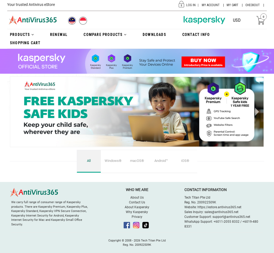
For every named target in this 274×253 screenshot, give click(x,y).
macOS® (137, 161)
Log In (191, 5)
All (89, 161)
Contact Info (196, 34)
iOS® (185, 161)
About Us (137, 197)
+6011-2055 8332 (226, 222)
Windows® (113, 161)
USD (237, 20)
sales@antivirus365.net (221, 212)
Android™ (161, 161)
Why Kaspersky (137, 212)
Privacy (137, 217)
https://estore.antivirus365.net (219, 207)
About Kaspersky (137, 207)
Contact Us (137, 202)
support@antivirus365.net (231, 217)
